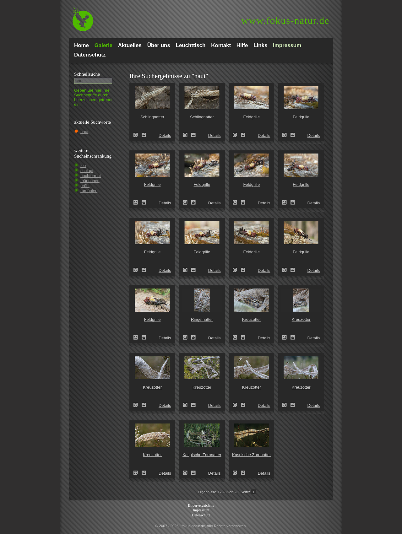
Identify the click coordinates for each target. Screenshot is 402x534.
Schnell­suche (87, 74)
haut (84, 131)
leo (83, 165)
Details (165, 135)
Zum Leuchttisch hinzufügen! (144, 135)
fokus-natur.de (285, 20)
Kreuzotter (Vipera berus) (237, 337)
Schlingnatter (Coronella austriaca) (137, 135)
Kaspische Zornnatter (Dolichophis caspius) (187, 473)
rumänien (88, 190)
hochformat (90, 175)
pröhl (85, 185)
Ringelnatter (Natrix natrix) (187, 337)
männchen (90, 180)
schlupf (86, 170)
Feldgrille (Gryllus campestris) (237, 135)
